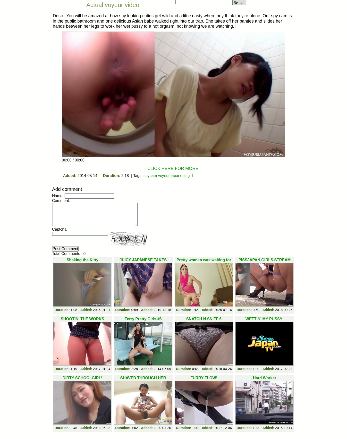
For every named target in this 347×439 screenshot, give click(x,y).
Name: (58, 196)
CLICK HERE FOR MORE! (173, 168)
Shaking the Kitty (82, 260)
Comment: (61, 201)
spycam (150, 176)
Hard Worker (264, 378)
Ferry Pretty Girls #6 (143, 319)
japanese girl (182, 176)
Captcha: (60, 229)
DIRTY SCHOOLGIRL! (82, 378)
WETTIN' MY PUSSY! (264, 319)
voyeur (164, 176)
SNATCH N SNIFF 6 (203, 319)
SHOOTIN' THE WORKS (82, 319)
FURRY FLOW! (203, 378)
